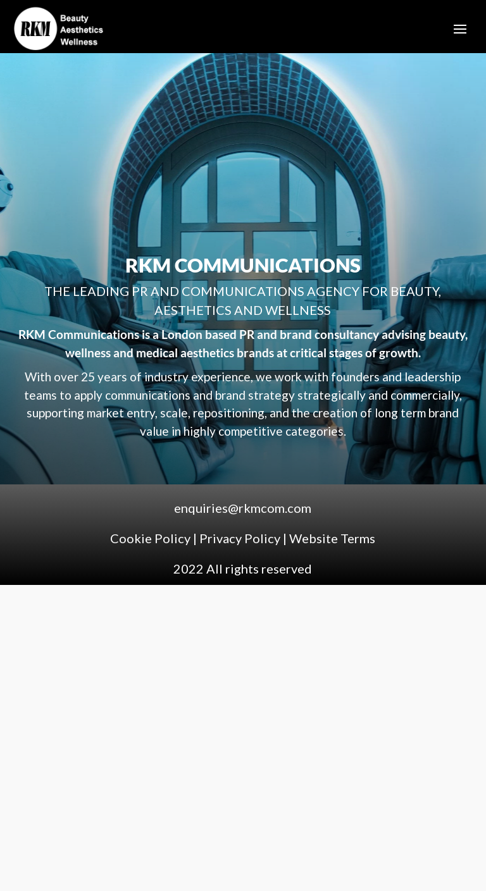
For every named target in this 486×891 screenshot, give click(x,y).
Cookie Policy (151, 538)
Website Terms (332, 538)
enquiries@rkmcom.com (242, 507)
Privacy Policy (239, 538)
